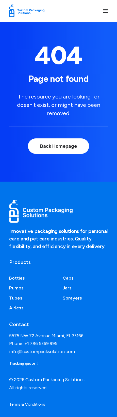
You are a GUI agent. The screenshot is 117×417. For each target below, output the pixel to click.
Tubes (15, 298)
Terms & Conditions (27, 404)
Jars (67, 288)
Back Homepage (58, 146)
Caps (68, 278)
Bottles (17, 278)
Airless (16, 308)
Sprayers (72, 298)
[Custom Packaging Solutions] (29, 11)
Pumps (16, 288)
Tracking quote (23, 363)
